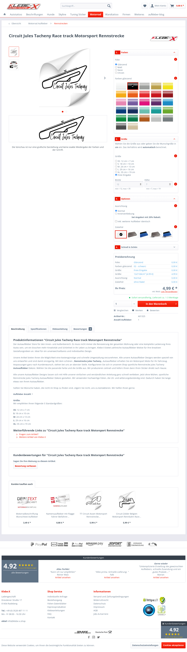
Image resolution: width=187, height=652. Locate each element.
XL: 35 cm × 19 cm (126, 172)
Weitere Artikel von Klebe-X (31, 437)
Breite (129, 183)
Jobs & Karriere (101, 614)
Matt (120, 67)
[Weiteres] (139, 14)
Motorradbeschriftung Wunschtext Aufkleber (27, 515)
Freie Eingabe (124, 175)
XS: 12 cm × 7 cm (126, 161)
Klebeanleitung (59, 329)
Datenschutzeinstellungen (145, 645)
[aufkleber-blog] (156, 14)
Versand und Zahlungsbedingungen (111, 596)
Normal (121, 210)
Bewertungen (82, 329)
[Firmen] (126, 14)
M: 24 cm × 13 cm (126, 166)
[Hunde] (51, 14)
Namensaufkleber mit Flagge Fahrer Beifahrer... (60, 515)
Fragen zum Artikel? (27, 434)
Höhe (158, 183)
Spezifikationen (38, 329)
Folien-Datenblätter (56, 603)
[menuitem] (86, 6)
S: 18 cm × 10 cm (126, 163)
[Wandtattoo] (112, 14)
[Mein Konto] (158, 6)
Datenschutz (100, 603)
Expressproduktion (56, 607)
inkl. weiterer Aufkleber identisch (134, 221)
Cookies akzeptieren (173, 645)
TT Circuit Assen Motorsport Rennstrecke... (93, 515)
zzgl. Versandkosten (169, 291)
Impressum (99, 607)
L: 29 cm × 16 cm (126, 169)
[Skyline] (62, 14)
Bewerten (153, 310)
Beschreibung (18, 329)
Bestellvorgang (54, 600)
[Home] (4, 14)
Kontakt (51, 617)
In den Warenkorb (161, 303)
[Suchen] (109, 6)
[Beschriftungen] (34, 14)
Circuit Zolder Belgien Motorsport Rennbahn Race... (126, 515)
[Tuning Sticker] (78, 14)
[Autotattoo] (16, 14)
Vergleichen (121, 310)
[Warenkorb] (177, 6)
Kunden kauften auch (22, 484)
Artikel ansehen (63, 577)
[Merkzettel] (145, 6)
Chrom (121, 72)
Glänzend (122, 64)
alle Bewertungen (20, 572)
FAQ (49, 614)
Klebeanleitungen (56, 610)
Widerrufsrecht (101, 600)
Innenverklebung (126, 213)
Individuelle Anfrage (57, 596)
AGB (96, 610)
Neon (120, 70)
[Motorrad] (95, 14)
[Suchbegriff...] (86, 6)
